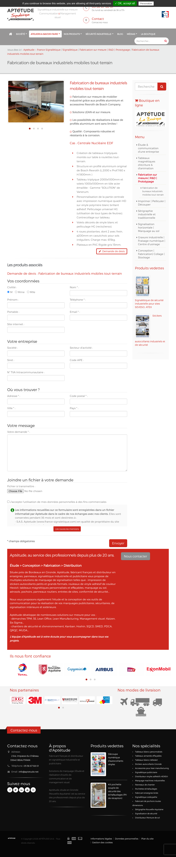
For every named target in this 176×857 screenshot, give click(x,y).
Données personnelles (126, 838)
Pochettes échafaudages (146, 789)
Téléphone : (78, 299)
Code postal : (79, 395)
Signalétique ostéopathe (146, 797)
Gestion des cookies (102, 842)
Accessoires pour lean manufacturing (152, 768)
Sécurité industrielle (98, 34)
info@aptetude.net (28, 771)
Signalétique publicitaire (146, 772)
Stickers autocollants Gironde (148, 764)
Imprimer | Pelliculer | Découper (151, 202)
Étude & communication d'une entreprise (148, 148)
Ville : (11, 408)
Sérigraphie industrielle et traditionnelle (147, 214)
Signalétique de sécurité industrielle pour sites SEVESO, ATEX (149, 303)
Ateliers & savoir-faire (44, 34)
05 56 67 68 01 (31, 765)
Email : (75, 311)
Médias (131, 34)
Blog (120, 34)
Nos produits (72, 34)
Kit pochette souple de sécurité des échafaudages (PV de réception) (117, 791)
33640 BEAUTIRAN (20, 760)
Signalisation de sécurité (146, 813)
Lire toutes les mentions (67, 529)
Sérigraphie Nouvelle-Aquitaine (149, 809)
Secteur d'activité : (81, 347)
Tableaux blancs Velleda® (146, 760)
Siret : (10, 360)
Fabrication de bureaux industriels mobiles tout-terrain (153, 191)
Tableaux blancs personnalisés (148, 752)
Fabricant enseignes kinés (146, 793)
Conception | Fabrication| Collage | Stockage (151, 254)
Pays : (74, 408)
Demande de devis (112, 251)
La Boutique (148, 34)
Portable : (13, 311)
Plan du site (147, 838)
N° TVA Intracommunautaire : (26, 372)
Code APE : (77, 360)
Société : (12, 347)
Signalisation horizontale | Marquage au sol (148, 227)
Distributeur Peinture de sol (147, 817)
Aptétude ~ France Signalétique (41, 49)
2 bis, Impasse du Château (25, 756)
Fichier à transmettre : (21, 486)
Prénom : (13, 299)
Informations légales (101, 838)
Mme (20, 292)
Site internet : (15, 324)
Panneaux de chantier (145, 785)
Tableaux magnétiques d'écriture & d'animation (146, 163)
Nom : (74, 287)
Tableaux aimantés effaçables (148, 756)
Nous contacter (135, 556)
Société (20, 34)
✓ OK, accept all (125, 3)
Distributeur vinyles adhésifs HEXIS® (151, 776)
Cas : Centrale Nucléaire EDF (91, 143)
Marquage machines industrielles (150, 780)
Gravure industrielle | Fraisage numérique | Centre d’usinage (151, 241)
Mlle (31, 292)
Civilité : (12, 287)
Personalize (146, 3)
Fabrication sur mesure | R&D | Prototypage (147, 178)
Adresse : (13, 395)
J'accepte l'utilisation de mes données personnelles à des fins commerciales (56, 501)
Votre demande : (18, 431)
